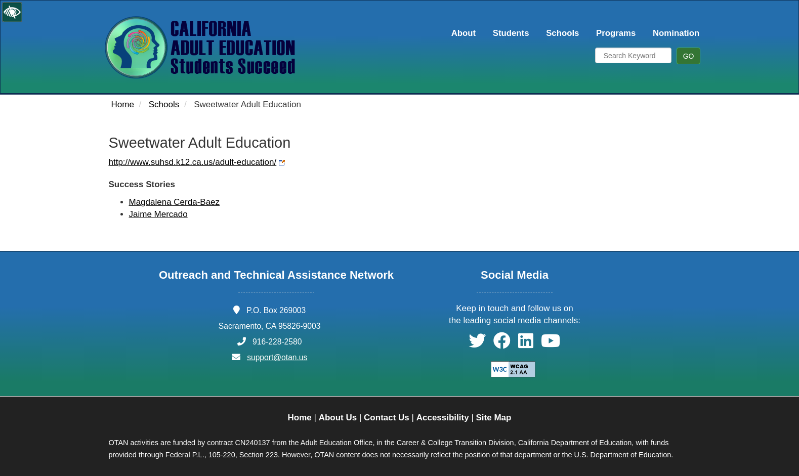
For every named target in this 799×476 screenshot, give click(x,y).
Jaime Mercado (158, 214)
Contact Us (386, 417)
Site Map (494, 417)
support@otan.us (277, 357)
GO (688, 56)
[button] (477, 344)
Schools (562, 33)
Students (511, 33)
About (463, 33)
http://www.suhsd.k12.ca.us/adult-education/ (193, 162)
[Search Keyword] (633, 55)
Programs (616, 33)
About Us (338, 417)
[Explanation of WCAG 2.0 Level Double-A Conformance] (507, 369)
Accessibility (442, 417)
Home (122, 104)
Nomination (676, 33)
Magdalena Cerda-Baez (174, 202)
